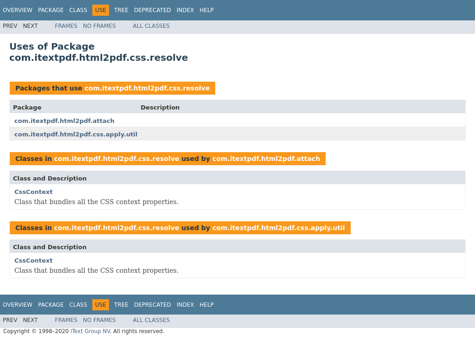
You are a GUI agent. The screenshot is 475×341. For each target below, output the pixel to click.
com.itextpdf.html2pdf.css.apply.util (75, 134)
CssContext (33, 191)
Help (206, 10)
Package (51, 10)
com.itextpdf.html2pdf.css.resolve (147, 88)
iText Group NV (90, 331)
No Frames (99, 26)
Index (185, 10)
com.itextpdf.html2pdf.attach (64, 120)
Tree (121, 10)
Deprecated (152, 10)
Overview (17, 10)
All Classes (151, 26)
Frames (66, 26)
